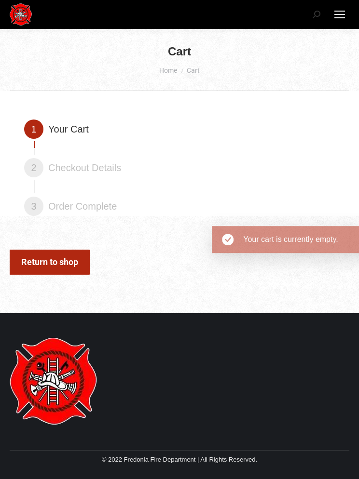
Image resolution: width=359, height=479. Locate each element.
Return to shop (49, 262)
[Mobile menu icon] (339, 14)
